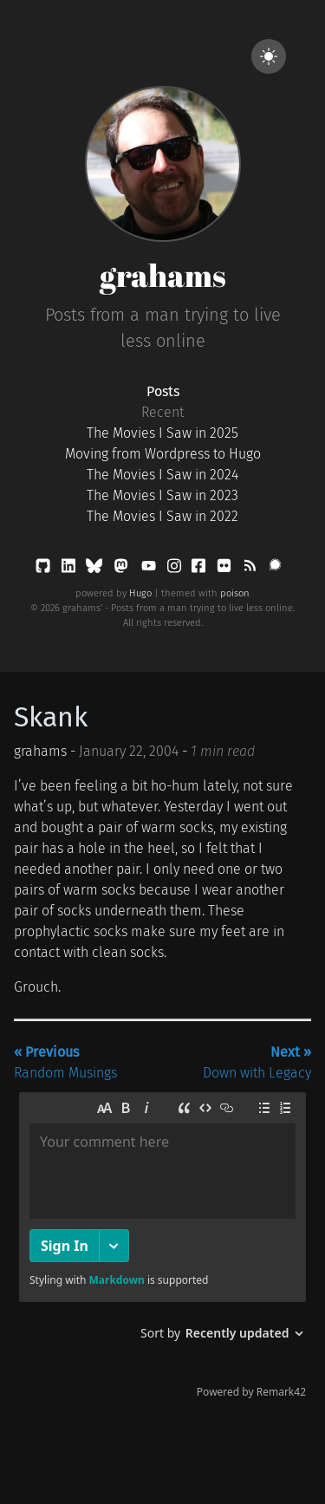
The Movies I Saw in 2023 (162, 495)
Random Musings (65, 1062)
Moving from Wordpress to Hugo (163, 454)
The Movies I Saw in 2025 (162, 433)
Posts (162, 391)
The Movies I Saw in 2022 (162, 516)
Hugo (140, 593)
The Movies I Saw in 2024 (162, 474)
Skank (51, 716)
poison (235, 593)
